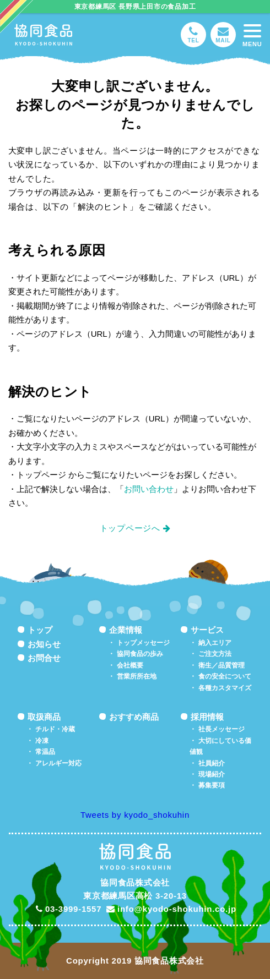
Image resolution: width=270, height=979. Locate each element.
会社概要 (130, 665)
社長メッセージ (221, 729)
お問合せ (44, 658)
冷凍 (41, 741)
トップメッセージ (143, 643)
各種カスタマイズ (224, 688)
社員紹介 (211, 763)
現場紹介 (211, 774)
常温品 (45, 752)
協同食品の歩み (140, 654)
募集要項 (211, 785)
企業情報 (125, 630)
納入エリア (214, 643)
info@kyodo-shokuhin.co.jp (171, 909)
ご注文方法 (214, 654)
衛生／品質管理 (221, 665)
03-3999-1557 (68, 909)
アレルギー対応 (58, 763)
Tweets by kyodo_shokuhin (135, 814)
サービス (207, 630)
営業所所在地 (136, 676)
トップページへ (130, 528)
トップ (40, 630)
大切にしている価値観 (220, 746)
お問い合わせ (149, 489)
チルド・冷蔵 (55, 729)
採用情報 (207, 716)
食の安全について (224, 676)
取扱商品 (44, 716)
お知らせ (44, 644)
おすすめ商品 (134, 716)
